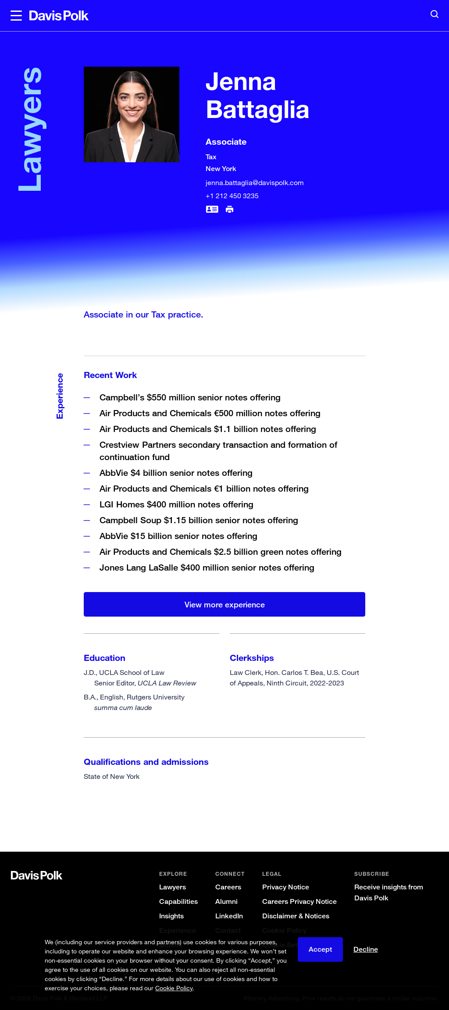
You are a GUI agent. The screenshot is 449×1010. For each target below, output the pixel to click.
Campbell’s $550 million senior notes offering (190, 397)
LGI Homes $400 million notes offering (176, 504)
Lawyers (172, 887)
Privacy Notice (285, 887)
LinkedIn (229, 916)
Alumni (226, 901)
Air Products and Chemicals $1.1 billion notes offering (208, 429)
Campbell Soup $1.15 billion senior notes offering (199, 520)
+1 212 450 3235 (232, 195)
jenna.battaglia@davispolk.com (255, 182)
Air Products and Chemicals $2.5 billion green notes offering (221, 551)
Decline (365, 950)
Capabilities (178, 901)
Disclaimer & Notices (295, 916)
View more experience (225, 604)
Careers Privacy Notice (299, 901)
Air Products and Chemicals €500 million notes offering (210, 413)
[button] (16, 16)
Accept (320, 950)
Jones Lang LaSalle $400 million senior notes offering (207, 567)
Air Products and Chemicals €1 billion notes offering (204, 488)
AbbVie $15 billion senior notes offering (178, 536)
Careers (228, 887)
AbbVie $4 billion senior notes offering (176, 473)
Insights (171, 916)
